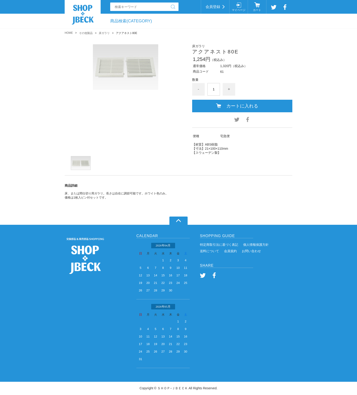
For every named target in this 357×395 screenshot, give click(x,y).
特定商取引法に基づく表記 (219, 244)
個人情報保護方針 (256, 244)
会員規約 (230, 251)
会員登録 (213, 7)
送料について (209, 251)
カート (257, 10)
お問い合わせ (251, 251)
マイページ (238, 10)
